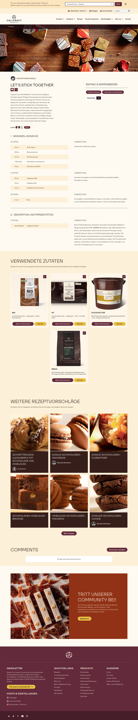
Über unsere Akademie (115, 684)
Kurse (109, 672)
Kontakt (128, 19)
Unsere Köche (112, 678)
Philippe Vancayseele (26, 78)
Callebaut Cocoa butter (35, 188)
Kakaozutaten (85, 675)
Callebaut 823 (32, 178)
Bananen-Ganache (94, 92)
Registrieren (84, 619)
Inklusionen (84, 684)
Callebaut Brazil (33, 226)
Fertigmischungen (87, 693)
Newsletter (58, 690)
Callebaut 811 (32, 183)
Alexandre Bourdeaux (64, 463)
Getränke (83, 696)
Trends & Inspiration (92, 19)
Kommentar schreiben (117, 550)
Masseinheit (91, 98)
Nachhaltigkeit (59, 678)
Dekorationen (85, 687)
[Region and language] (89, 4)
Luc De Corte (22, 469)
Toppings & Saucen (87, 690)
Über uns (57, 681)
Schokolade (84, 672)
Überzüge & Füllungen (88, 681)
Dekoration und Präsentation (113, 92)
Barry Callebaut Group (62, 684)
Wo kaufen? (58, 693)
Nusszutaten (85, 678)
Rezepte (80, 19)
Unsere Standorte (113, 681)
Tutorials (110, 675)
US (99, 98)
